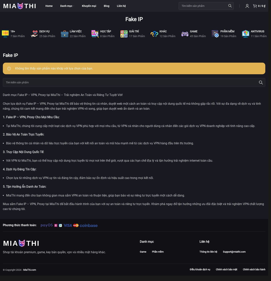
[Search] (134, 88)
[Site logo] (19, 8)
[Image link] (21, 248)
